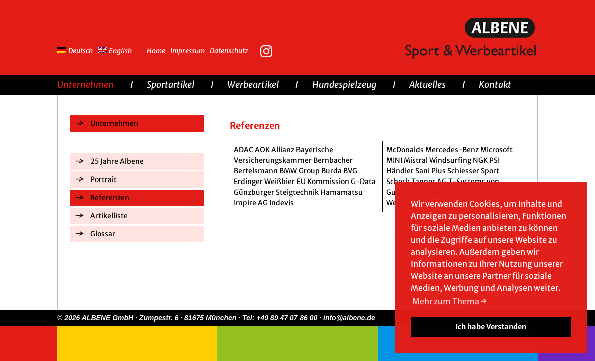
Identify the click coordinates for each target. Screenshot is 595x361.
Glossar (102, 233)
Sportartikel (170, 84)
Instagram (268, 50)
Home (156, 50)
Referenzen (109, 197)
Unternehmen (85, 84)
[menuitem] (77, 49)
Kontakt (495, 84)
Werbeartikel (253, 84)
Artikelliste (109, 215)
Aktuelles (427, 84)
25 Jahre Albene (117, 161)
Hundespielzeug (344, 84)
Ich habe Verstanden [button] (490, 326)
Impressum (187, 50)
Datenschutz (229, 50)
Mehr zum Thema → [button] (449, 301)
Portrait (103, 179)
